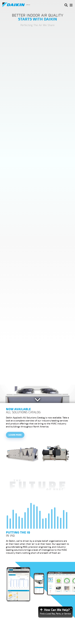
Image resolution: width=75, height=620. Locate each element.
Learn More (15, 435)
